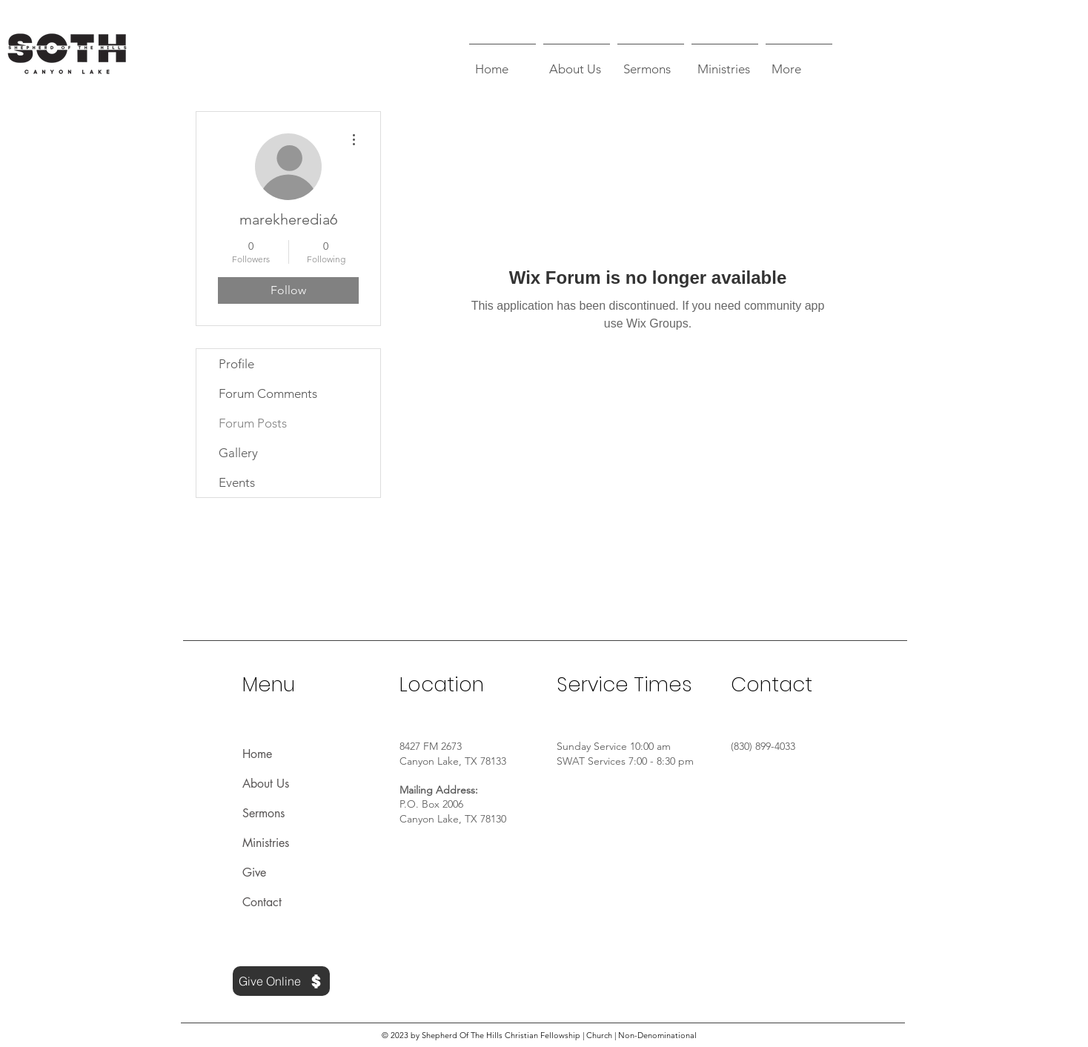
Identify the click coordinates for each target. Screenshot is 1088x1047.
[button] (577, 62)
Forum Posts (253, 423)
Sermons (263, 813)
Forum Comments (268, 393)
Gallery (238, 452)
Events (237, 482)
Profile (236, 363)
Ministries (265, 843)
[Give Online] (281, 981)
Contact (262, 902)
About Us (265, 783)
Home (257, 754)
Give (254, 872)
